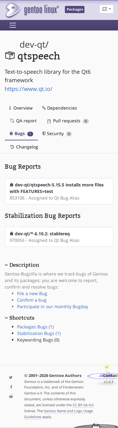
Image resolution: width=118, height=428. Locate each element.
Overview (21, 108)
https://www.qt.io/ (28, 88)
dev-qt (32, 44)
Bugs (21, 133)
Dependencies (59, 108)
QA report (23, 121)
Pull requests (68, 121)
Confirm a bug (32, 300)
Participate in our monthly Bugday (52, 306)
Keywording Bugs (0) (38, 340)
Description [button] (24, 265)
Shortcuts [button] (21, 318)
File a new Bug (32, 293)
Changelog (23, 147)
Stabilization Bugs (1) (39, 333)
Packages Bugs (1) (35, 327)
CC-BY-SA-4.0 (83, 404)
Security (57, 133)
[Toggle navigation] (12, 25)
